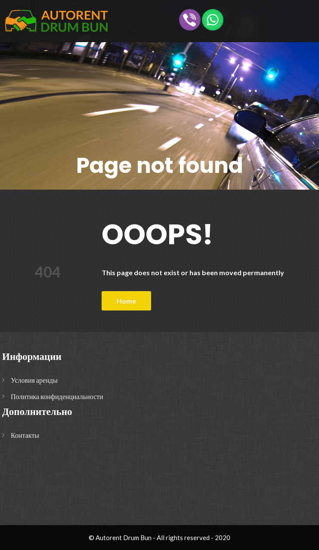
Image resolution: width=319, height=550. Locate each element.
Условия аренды (34, 380)
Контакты (25, 435)
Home (126, 301)
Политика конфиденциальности (57, 396)
